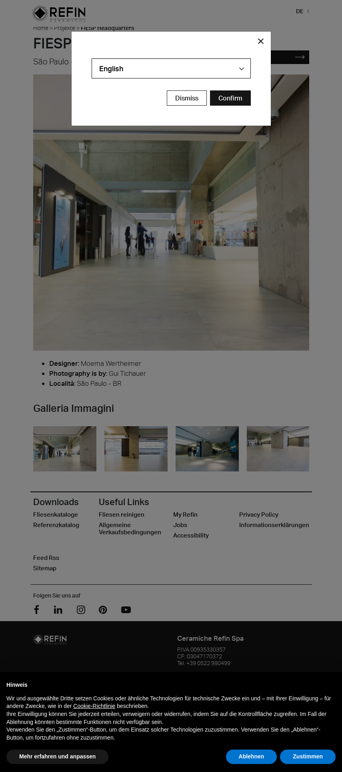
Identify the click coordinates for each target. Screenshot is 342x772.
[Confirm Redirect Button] (230, 98)
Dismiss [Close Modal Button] (186, 98)
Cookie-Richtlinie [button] (94, 706)
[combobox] (171, 68)
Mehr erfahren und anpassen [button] (57, 756)
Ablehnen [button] (251, 756)
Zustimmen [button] (308, 756)
